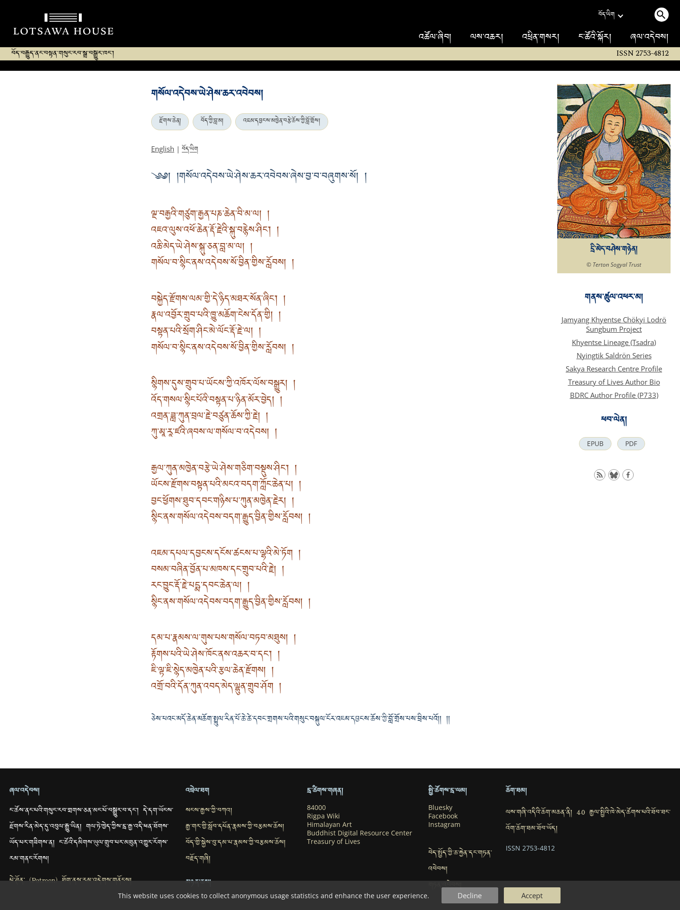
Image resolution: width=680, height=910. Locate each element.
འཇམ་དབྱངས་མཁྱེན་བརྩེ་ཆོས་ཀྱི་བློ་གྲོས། (281, 122)
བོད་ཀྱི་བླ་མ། (212, 122)
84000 (316, 807)
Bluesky (440, 807)
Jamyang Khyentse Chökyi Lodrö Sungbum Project (613, 324)
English (162, 148)
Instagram (444, 824)
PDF (631, 443)
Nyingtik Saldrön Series (614, 355)
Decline (470, 895)
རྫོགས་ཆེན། (170, 122)
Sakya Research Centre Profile (614, 368)
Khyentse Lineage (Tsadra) (614, 342)
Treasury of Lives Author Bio (614, 382)
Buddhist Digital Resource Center (359, 833)
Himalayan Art (329, 824)
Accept (532, 895)
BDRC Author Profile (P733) (614, 395)
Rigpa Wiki (323, 816)
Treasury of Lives (333, 841)
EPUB (595, 443)
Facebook (443, 816)
